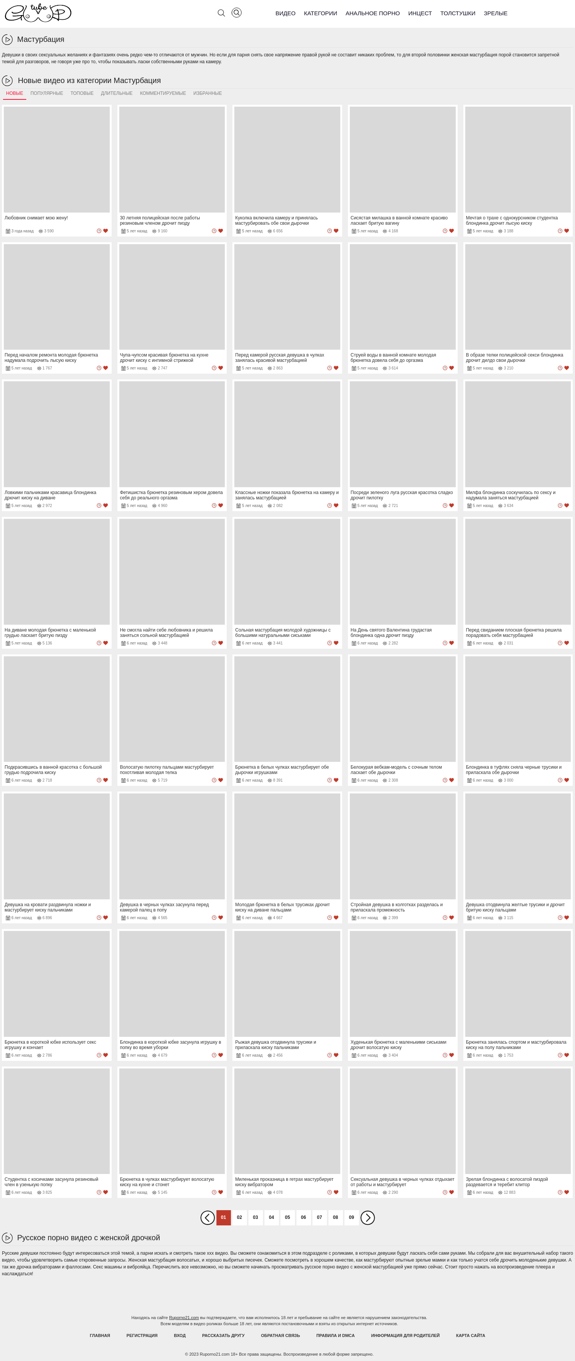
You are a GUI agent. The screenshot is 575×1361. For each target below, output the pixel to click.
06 (303, 1217)
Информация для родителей (405, 1335)
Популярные (46, 93)
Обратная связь (280, 1335)
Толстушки (458, 13)
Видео (285, 13)
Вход (180, 1335)
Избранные (208, 93)
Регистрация (142, 1335)
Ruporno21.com (184, 1317)
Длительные (117, 93)
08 (335, 1217)
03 (255, 1217)
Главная (100, 1335)
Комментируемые (163, 93)
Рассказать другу (223, 1335)
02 (239, 1217)
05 (287, 1217)
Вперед (367, 1217)
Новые (14, 93)
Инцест (420, 13)
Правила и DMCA (335, 1335)
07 (319, 1217)
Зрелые (496, 13)
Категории (320, 13)
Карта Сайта (470, 1335)
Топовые (82, 93)
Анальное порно (373, 13)
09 (351, 1217)
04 (271, 1217)
